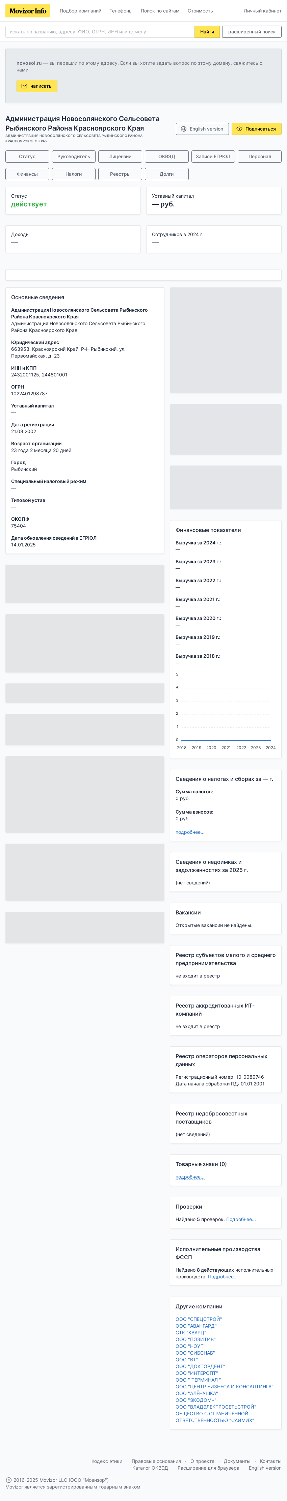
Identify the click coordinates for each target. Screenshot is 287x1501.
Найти (207, 31)
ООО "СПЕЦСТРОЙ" (199, 1319)
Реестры (120, 174)
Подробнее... (241, 1219)
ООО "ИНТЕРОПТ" (197, 1373)
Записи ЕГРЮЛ (213, 156)
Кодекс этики (107, 1461)
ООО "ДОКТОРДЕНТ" (200, 1366)
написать (36, 86)
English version (201, 128)
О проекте (202, 1461)
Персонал (260, 156)
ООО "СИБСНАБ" (195, 1353)
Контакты (271, 1461)
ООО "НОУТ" (191, 1346)
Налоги (74, 174)
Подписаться (256, 128)
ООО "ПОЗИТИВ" (196, 1339)
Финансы (27, 174)
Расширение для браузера (208, 1468)
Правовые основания (156, 1461)
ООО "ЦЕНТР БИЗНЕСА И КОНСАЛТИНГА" (224, 1386)
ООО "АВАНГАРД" (196, 1326)
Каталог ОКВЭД (150, 1468)
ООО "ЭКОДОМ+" (196, 1400)
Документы (237, 1461)
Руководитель (73, 156)
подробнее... (190, 832)
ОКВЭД (166, 156)
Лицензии (120, 156)
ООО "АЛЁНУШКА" (197, 1393)
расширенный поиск (252, 31)
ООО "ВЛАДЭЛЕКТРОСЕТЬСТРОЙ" (216, 1407)
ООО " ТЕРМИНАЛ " (198, 1380)
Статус (27, 156)
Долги (167, 174)
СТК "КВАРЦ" (191, 1332)
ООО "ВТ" (187, 1359)
